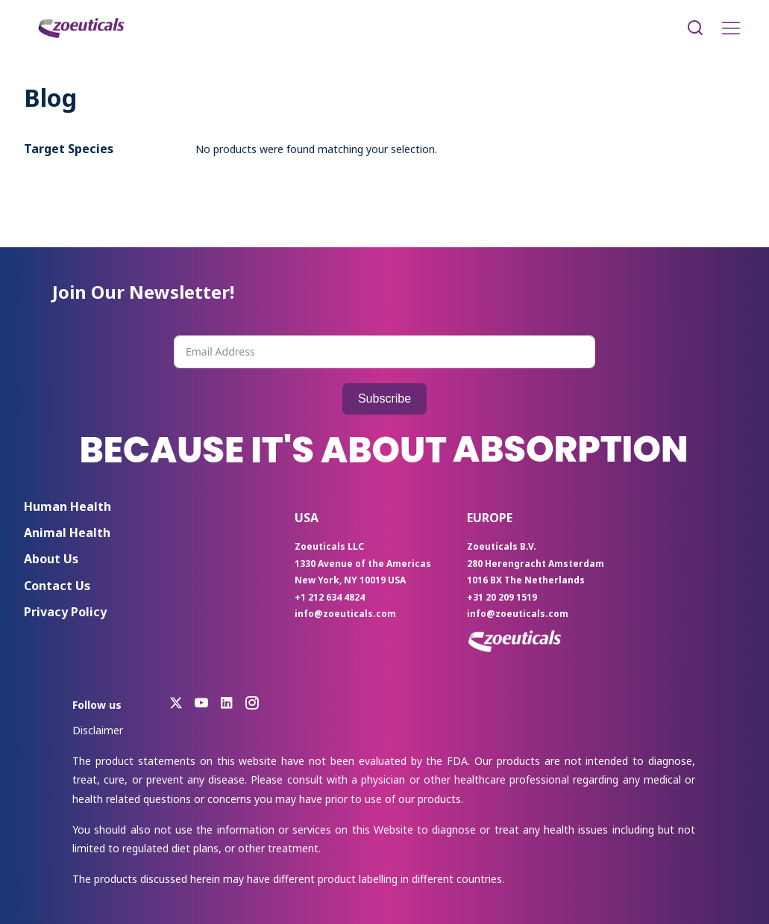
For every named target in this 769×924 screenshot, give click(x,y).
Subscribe (384, 398)
